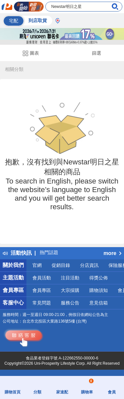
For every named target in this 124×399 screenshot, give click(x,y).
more (112, 253)
